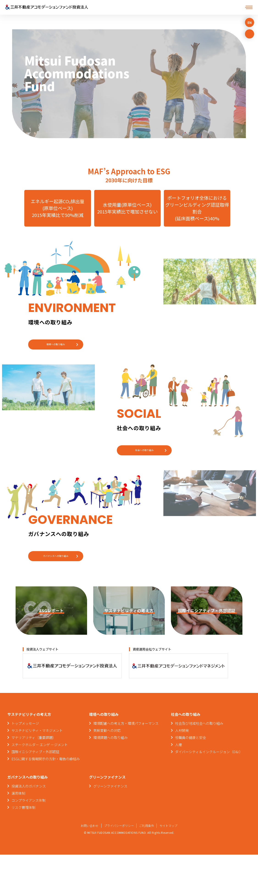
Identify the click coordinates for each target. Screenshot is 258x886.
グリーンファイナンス (110, 817)
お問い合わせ (86, 857)
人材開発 (182, 761)
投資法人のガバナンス (28, 817)
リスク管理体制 (23, 838)
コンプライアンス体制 (28, 831)
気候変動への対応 (107, 761)
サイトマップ (171, 857)
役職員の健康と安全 (190, 769)
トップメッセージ (25, 754)
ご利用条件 (148, 857)
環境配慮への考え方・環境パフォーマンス (126, 754)
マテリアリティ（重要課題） (33, 769)
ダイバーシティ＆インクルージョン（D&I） (209, 783)
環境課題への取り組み (110, 769)
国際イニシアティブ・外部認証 (35, 783)
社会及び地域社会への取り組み (199, 754)
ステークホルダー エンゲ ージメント (39, 776)
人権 (178, 776)
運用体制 (18, 824)
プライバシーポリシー (118, 857)
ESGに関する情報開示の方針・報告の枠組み (45, 790)
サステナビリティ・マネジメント (37, 761)
